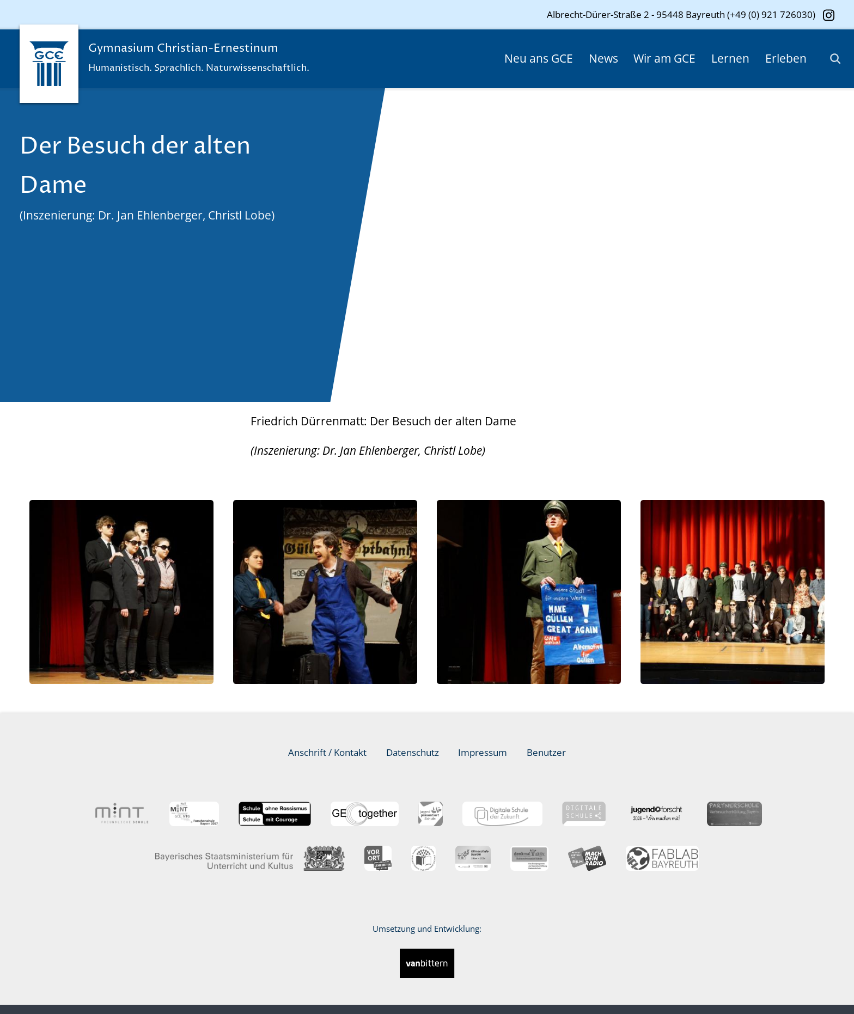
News (603, 58)
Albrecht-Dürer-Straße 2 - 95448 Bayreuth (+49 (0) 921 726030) (681, 14)
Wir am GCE (664, 58)
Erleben (786, 58)
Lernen (730, 58)
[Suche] (830, 58)
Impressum (482, 752)
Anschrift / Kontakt (327, 752)
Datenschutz (412, 752)
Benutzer (546, 752)
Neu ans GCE (538, 58)
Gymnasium (210, 59)
